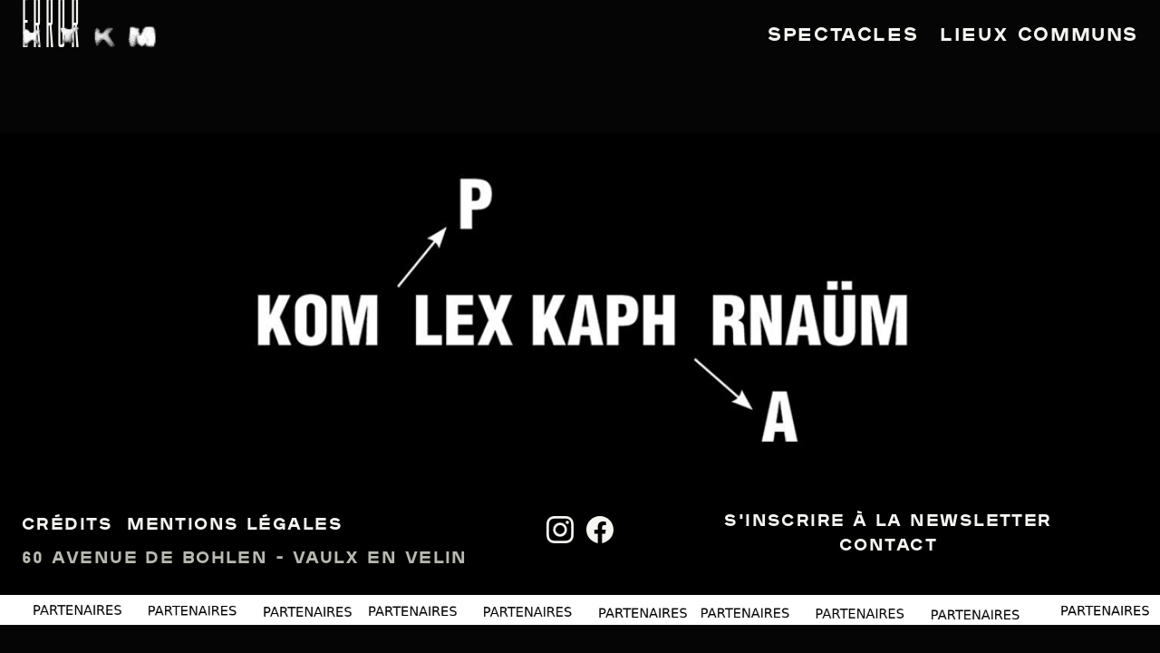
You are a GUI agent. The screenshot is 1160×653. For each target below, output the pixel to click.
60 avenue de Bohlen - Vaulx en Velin (245, 559)
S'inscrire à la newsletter (887, 522)
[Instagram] (560, 529)
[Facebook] (600, 529)
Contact (888, 546)
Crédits (67, 525)
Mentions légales (235, 525)
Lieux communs (1039, 36)
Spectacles (843, 36)
